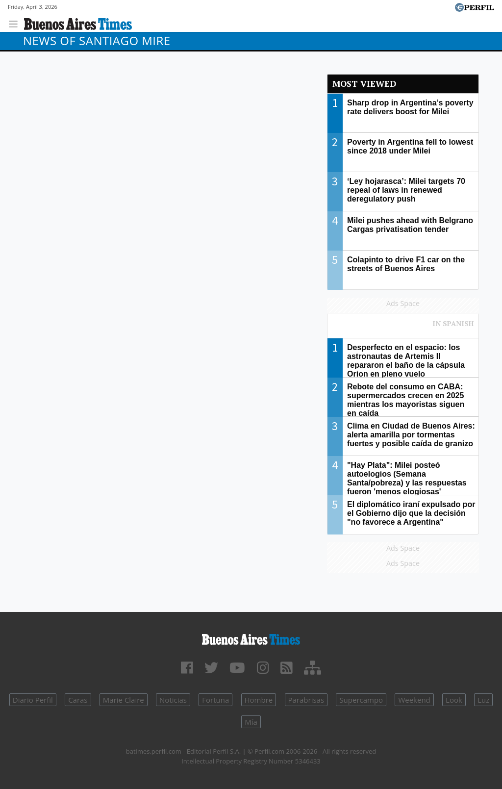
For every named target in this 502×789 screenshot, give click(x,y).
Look (454, 700)
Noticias (173, 700)
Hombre (259, 700)
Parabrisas (306, 700)
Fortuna (215, 700)
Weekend (414, 700)
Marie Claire (123, 700)
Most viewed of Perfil (403, 328)
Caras (77, 700)
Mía (251, 722)
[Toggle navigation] (16, 23)
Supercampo (361, 700)
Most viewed (364, 83)
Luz (483, 700)
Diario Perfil (33, 700)
